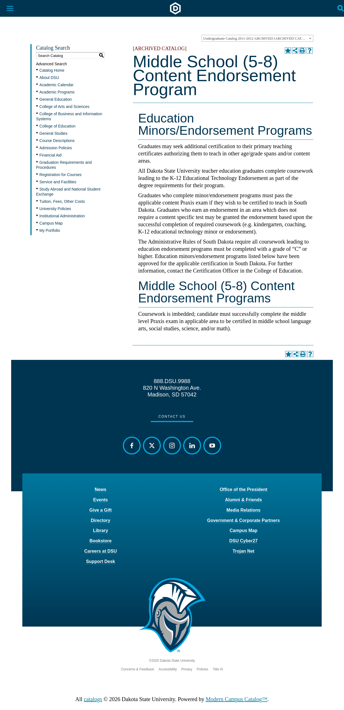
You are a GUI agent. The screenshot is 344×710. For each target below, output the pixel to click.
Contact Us (172, 416)
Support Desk (100, 561)
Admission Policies (55, 148)
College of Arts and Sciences (64, 106)
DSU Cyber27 (243, 540)
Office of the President (243, 489)
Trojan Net (243, 551)
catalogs (93, 699)
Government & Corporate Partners (243, 520)
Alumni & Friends (243, 499)
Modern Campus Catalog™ (236, 699)
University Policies (55, 208)
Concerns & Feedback (137, 669)
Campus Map (51, 223)
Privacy (186, 669)
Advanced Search (51, 64)
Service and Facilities (57, 182)
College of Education (57, 126)
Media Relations (243, 510)
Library (100, 530)
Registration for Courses (60, 174)
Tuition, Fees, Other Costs (62, 201)
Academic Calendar (56, 85)
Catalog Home (51, 70)
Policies (202, 669)
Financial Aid (50, 155)
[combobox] (257, 38)
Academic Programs (57, 92)
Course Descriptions (57, 140)
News (100, 489)
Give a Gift (100, 510)
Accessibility (168, 669)
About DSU (49, 77)
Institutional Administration (62, 216)
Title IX (218, 669)
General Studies (53, 133)
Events (100, 499)
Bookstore (100, 540)
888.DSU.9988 (172, 381)
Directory (100, 520)
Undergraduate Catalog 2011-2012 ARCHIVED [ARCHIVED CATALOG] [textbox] (257, 38)
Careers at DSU (100, 551)
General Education (55, 99)
